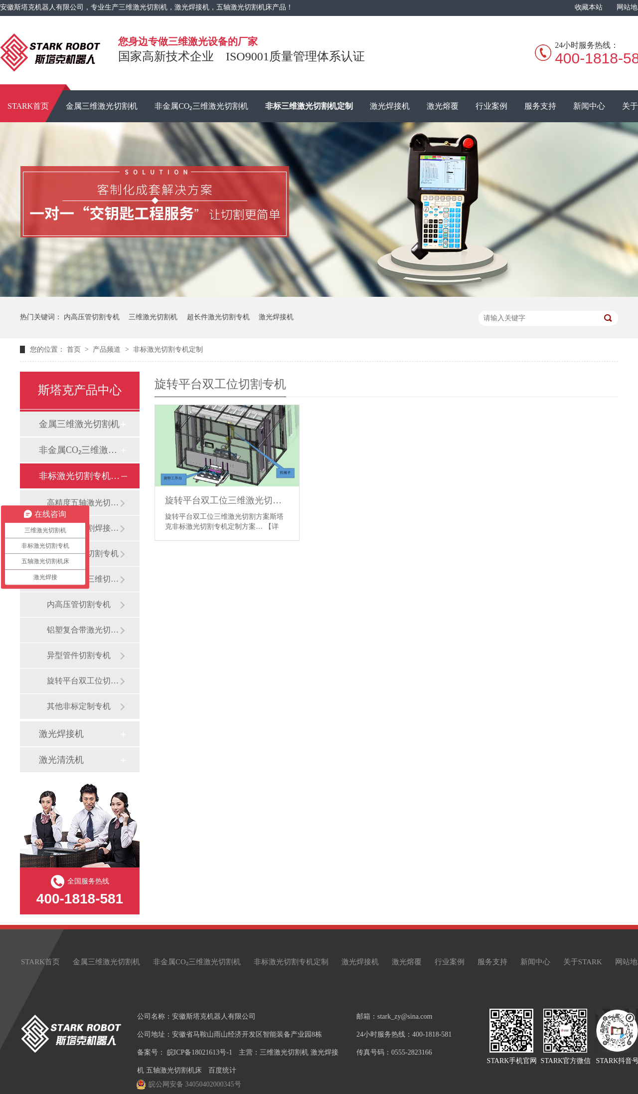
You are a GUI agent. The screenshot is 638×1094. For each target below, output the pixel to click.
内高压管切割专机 (92, 317)
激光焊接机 (390, 106)
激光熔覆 (443, 106)
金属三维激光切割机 (102, 106)
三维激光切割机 (153, 317)
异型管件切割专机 (79, 655)
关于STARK (582, 962)
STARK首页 (40, 962)
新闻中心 (589, 106)
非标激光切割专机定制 (168, 349)
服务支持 (540, 106)
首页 (75, 349)
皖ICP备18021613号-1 (199, 1052)
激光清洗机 (61, 760)
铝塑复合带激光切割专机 (83, 630)
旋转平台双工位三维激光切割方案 (227, 500)
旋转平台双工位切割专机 (83, 680)
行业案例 (491, 106)
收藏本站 (589, 7)
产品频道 (108, 349)
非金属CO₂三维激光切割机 (201, 106)
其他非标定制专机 (79, 706)
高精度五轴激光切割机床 (83, 502)
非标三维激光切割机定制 (309, 106)
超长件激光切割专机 (218, 317)
